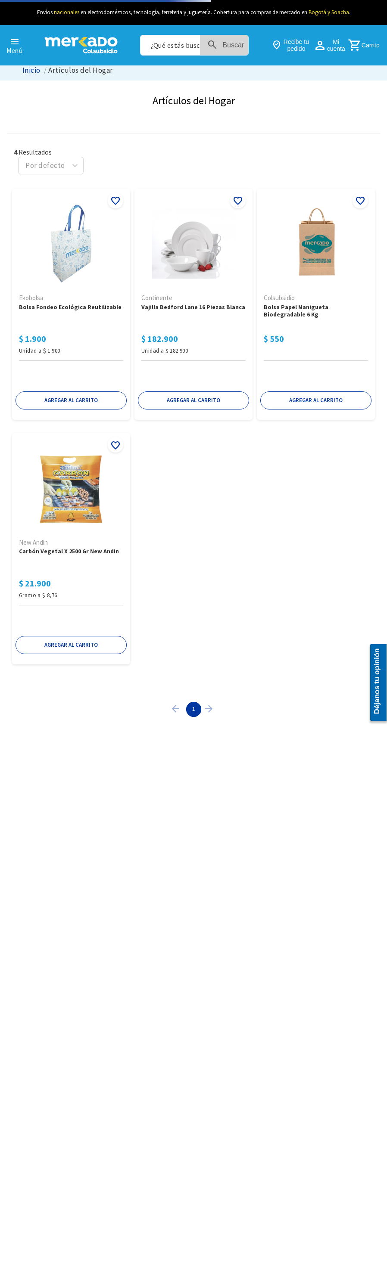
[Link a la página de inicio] (31, 70)
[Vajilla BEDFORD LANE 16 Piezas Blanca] (193, 305)
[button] (71, 400)
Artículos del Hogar (80, 70)
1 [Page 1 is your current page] (193, 709)
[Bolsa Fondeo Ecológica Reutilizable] (71, 305)
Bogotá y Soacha (329, 12)
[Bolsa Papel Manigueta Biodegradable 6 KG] (316, 305)
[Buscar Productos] (227, 45)
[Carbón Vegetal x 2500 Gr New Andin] (71, 549)
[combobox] (194, 45)
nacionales (66, 12)
